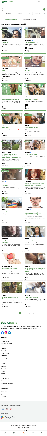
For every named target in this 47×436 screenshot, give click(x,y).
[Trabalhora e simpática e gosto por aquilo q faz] (12, 231)
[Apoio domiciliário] (35, 231)
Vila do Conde (6, 277)
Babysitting (4, 358)
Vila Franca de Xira (7, 305)
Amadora (28, 163)
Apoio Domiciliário (5, 341)
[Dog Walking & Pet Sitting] (35, 32)
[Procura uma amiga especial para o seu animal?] (12, 174)
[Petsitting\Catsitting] (35, 145)
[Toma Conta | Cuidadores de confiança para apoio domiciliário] (8, 2)
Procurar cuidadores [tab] (10, 20)
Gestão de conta (5, 369)
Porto (27, 50)
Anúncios (4, 338)
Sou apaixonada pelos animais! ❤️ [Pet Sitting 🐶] (10, 129)
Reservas (3, 376)
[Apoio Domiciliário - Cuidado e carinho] (12, 258)
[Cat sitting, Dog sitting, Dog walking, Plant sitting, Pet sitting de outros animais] (35, 258)
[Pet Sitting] (12, 61)
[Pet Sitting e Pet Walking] (35, 287)
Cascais (5, 50)
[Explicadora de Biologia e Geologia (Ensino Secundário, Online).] (35, 174)
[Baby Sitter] (35, 61)
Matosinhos (5, 107)
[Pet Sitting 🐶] (12, 118)
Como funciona (5, 378)
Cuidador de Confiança (7, 383)
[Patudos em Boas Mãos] (35, 118)
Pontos (3, 371)
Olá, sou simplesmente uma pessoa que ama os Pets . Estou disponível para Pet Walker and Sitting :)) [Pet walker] (11, 45)
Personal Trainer (5, 353)
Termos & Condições (23, 427)
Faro (4, 248)
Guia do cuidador (5, 381)
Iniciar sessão (41, 2)
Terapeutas (4, 355)
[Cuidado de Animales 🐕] (35, 89)
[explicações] (12, 202)
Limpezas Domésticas (6, 343)
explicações (5, 214)
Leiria (27, 248)
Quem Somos (4, 391)
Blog (2, 394)
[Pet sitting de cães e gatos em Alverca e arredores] (12, 287)
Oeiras (4, 191)
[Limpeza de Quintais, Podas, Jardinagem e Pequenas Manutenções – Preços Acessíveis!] (12, 145)
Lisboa (27, 78)
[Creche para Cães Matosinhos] (12, 89)
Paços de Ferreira (30, 221)
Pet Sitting (3, 348)
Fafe (4, 221)
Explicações (4, 351)
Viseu (4, 163)
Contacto (3, 396)
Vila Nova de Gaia (30, 192)
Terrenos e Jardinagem (7, 346)
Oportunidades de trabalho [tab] (29, 20)
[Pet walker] (12, 32)
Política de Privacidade (23, 429)
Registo (3, 373)
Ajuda (3, 363)
